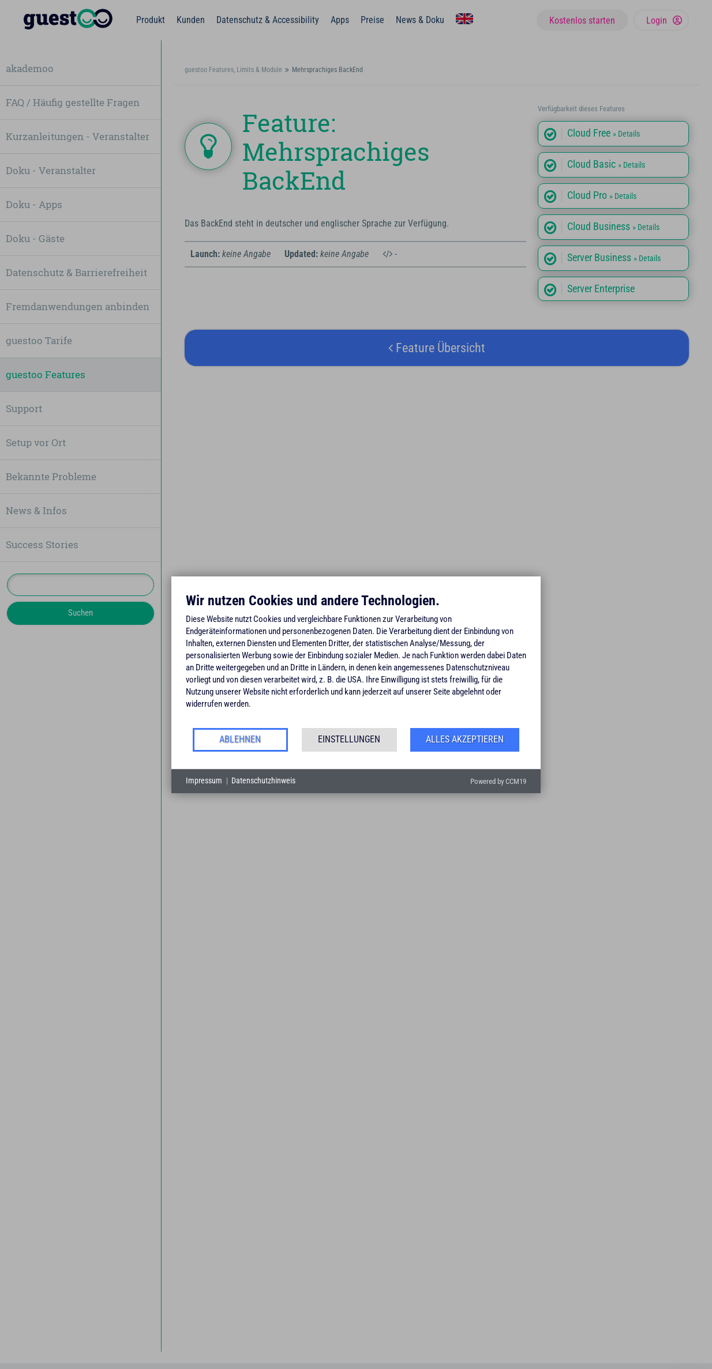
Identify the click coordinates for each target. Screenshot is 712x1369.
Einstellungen (349, 739)
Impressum (204, 780)
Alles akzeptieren (465, 739)
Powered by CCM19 (498, 781)
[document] (356, 659)
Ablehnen (240, 739)
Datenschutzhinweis (263, 780)
